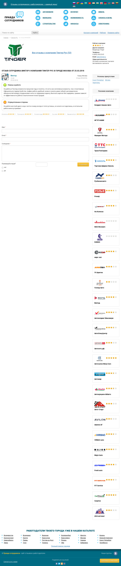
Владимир (26, 535)
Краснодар (46, 538)
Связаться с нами (10, 562)
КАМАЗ (106, 239)
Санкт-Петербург (98, 80)
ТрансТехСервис (106, 147)
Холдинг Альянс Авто (106, 102)
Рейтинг (103, 33)
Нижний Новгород (106, 538)
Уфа (62, 543)
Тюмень (45, 543)
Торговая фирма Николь (106, 162)
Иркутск (83, 535)
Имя (3, 127)
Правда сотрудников (11, 553)
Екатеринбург (66, 535)
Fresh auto (106, 467)
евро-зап (106, 254)
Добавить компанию (109, 561)
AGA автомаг (106, 513)
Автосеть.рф (106, 345)
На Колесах (106, 208)
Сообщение (5, 144)
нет (4, 167)
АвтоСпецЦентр (106, 330)
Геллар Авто (106, 284)
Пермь (25, 540)
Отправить (83, 164)
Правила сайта (113, 33)
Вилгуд (106, 300)
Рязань (63, 540)
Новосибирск (8, 540)
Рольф (106, 193)
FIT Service (106, 482)
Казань (102, 535)
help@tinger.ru (101, 57)
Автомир (106, 376)
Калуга (25, 538)
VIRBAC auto (106, 437)
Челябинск (103, 543)
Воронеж (45, 535)
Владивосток (8, 535)
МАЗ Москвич (106, 223)
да (4, 171)
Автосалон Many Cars (106, 360)
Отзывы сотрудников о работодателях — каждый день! (34, 4)
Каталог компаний (91, 33)
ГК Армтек (106, 269)
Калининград (8, 538)
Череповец (96, 83)
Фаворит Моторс (106, 132)
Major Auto (106, 452)
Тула (24, 543)
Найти (35, 33)
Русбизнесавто (106, 178)
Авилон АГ (106, 421)
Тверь (6, 543)
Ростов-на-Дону (47, 540)
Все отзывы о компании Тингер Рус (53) (51, 52)
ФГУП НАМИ (106, 117)
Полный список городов (60, 546)
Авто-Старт (106, 406)
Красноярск (65, 538)
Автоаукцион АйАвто (106, 391)
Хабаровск (84, 543)
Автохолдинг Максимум (106, 315)
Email (3, 135)
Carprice (106, 497)
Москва (107, 80)
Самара (83, 540)
